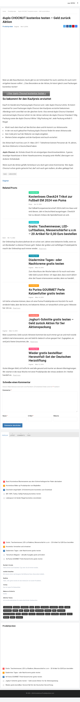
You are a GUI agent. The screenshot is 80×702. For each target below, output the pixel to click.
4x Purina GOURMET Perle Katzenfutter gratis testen (24, 563)
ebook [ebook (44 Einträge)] (37, 611)
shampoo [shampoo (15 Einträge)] (47, 614)
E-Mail (30, 419)
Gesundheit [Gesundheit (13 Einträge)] (61, 614)
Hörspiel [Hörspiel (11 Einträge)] (24, 618)
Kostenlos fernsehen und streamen (18, 551)
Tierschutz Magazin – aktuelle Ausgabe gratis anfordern (25, 559)
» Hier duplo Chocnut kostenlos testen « (26, 93)
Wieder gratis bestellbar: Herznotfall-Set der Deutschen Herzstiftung (50, 360)
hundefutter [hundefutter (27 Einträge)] (53, 611)
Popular (5, 438)
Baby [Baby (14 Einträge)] (54, 614)
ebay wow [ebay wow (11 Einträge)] (31, 618)
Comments (20, 438)
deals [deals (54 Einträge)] (31, 611)
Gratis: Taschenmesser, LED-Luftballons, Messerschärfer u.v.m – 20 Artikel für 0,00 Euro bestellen (39, 546)
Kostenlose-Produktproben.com (44, 697)
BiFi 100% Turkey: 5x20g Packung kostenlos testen (23, 498)
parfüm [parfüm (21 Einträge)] (15, 614)
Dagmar (17, 27)
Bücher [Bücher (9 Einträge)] (69, 618)
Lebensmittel (12, 174)
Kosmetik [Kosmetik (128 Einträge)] (16, 611)
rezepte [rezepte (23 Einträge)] (67, 611)
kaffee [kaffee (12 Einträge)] (18, 618)
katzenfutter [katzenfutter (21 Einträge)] (7, 614)
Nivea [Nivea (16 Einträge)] (31, 614)
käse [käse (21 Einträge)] (20, 614)
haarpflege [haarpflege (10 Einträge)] (55, 618)
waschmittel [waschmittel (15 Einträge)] (39, 614)
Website (56, 419)
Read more (56, 252)
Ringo (30, 204)
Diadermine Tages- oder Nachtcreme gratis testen (23, 555)
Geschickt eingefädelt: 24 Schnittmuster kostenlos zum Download (29, 494)
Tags (28, 438)
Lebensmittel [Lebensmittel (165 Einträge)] (7, 611)
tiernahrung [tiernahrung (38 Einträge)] (44, 611)
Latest (12, 438)
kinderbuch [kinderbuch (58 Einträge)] (24, 611)
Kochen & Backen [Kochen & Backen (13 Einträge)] (9, 618)
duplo (5, 174)
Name (5, 419)
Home (4, 11)
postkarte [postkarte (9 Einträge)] (19, 621)
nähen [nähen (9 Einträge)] (12, 621)
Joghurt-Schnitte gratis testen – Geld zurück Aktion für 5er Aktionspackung (51, 327)
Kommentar (7, 394)
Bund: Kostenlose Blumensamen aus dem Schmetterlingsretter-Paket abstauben (34, 485)
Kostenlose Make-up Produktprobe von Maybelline (23, 489)
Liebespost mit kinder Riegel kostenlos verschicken (23, 502)
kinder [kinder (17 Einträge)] (26, 614)
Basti (4, 241)
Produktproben (12, 11)
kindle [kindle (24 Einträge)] (61, 611)
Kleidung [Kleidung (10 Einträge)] (62, 618)
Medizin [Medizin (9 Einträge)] (6, 621)
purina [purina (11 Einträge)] (47, 618)
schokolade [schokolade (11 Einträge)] (40, 618)
